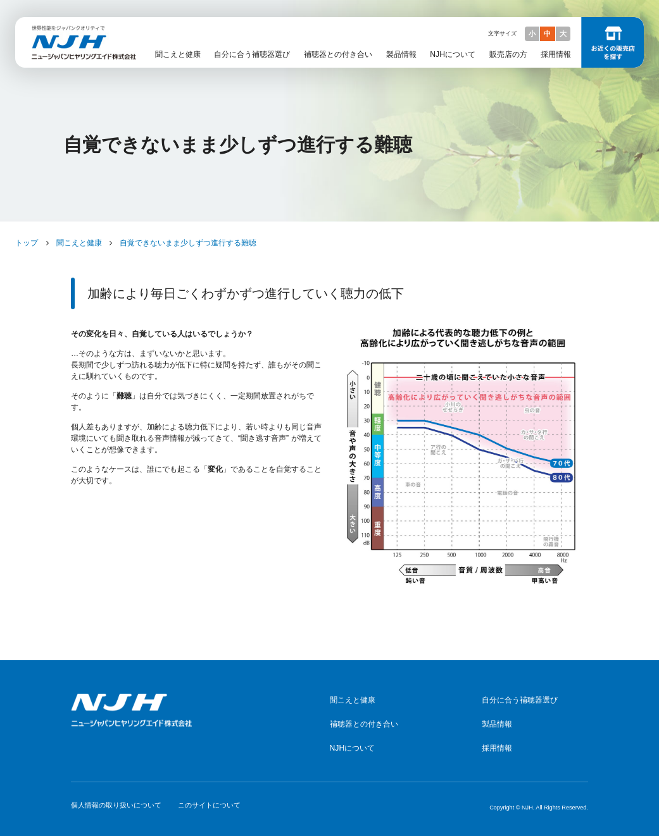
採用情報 (556, 54)
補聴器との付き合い (338, 54)
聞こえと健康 (178, 54)
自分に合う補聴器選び (252, 54)
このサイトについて (209, 805)
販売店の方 (508, 54)
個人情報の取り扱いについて (116, 805)
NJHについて (452, 54)
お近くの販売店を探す (612, 42)
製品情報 (401, 54)
